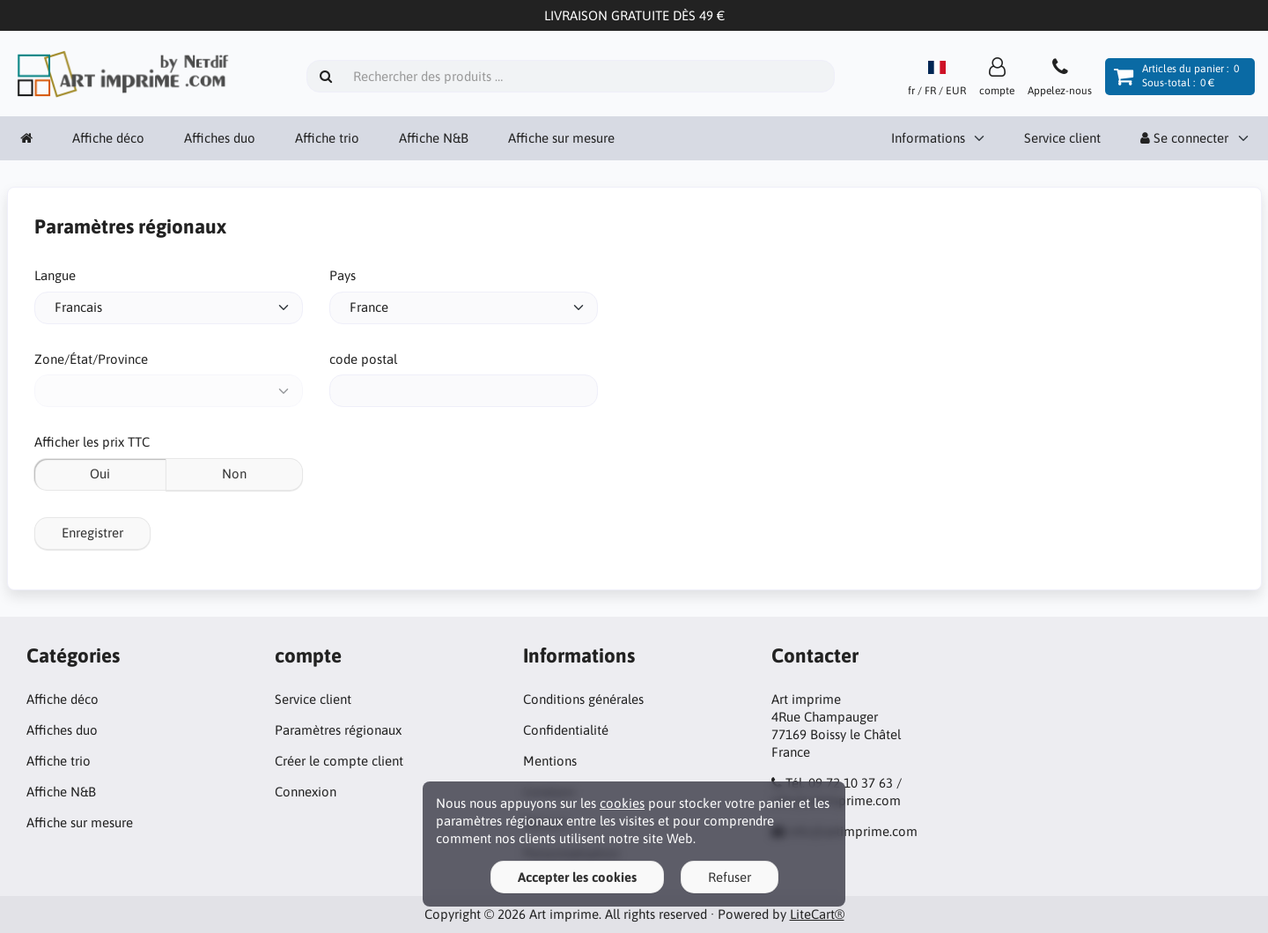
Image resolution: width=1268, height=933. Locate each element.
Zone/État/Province (91, 359)
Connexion (305, 791)
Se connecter (1184, 137)
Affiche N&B (433, 137)
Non (234, 473)
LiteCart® (817, 914)
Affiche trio (327, 137)
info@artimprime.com (853, 831)
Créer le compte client (339, 760)
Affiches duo (219, 137)
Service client (1062, 137)
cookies (622, 803)
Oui (100, 473)
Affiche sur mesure (561, 137)
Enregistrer (92, 532)
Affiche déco (108, 137)
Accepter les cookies (577, 877)
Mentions (550, 760)
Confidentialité (565, 729)
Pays (342, 275)
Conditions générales (583, 699)
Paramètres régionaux (338, 729)
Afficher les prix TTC (92, 441)
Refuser (729, 877)
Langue (55, 275)
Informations (928, 137)
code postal (363, 359)
